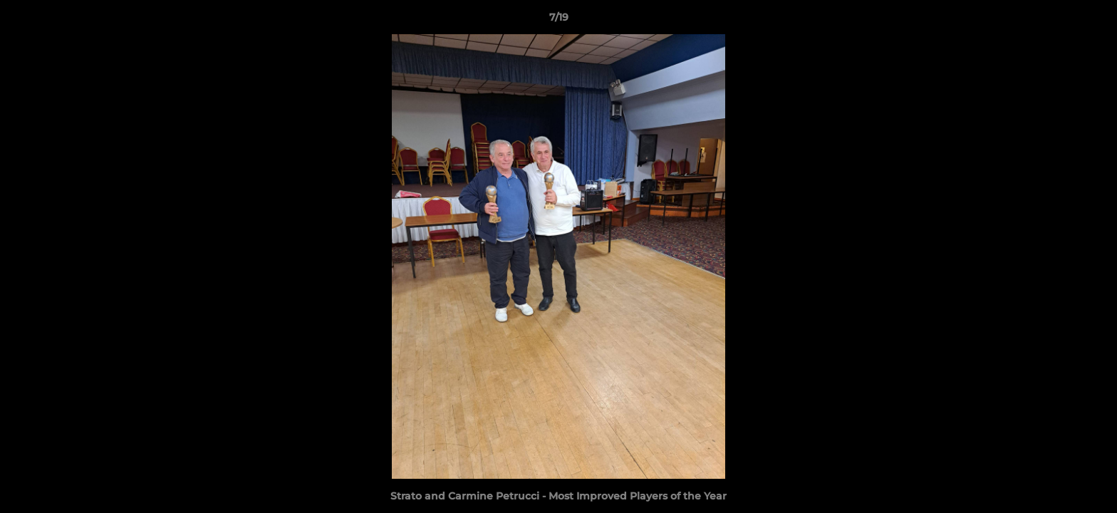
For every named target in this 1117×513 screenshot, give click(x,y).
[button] (1091, 20)
